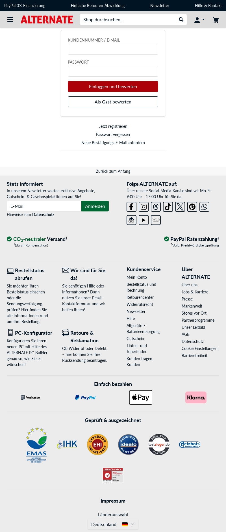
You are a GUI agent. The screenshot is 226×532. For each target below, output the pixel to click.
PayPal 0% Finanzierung (24, 5)
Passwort (78, 62)
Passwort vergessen (113, 134)
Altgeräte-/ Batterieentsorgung (143, 328)
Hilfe (199, 5)
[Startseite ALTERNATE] (47, 19)
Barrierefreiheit (194, 355)
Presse (187, 299)
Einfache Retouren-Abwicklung (98, 5)
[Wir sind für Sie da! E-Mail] (85, 274)
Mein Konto (137, 277)
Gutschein (135, 338)
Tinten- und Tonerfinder (137, 348)
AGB (186, 334)
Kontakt (215, 5)
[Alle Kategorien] (10, 19)
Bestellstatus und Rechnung (141, 287)
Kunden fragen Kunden (139, 361)
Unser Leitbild (193, 327)
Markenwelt (192, 306)
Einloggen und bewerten (113, 86)
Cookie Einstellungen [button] (200, 348)
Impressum (113, 501)
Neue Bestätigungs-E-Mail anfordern (113, 142)
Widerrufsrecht (140, 304)
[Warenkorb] (216, 19)
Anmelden (95, 206)
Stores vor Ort (194, 313)
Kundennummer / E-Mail (94, 40)
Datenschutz (43, 214)
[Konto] (199, 19)
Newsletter (159, 5)
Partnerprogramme (198, 320)
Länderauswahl (113, 514)
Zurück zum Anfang (113, 171)
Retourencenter (140, 297)
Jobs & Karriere (195, 291)
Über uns (189, 284)
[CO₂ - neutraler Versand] (37, 239)
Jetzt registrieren (113, 126)
